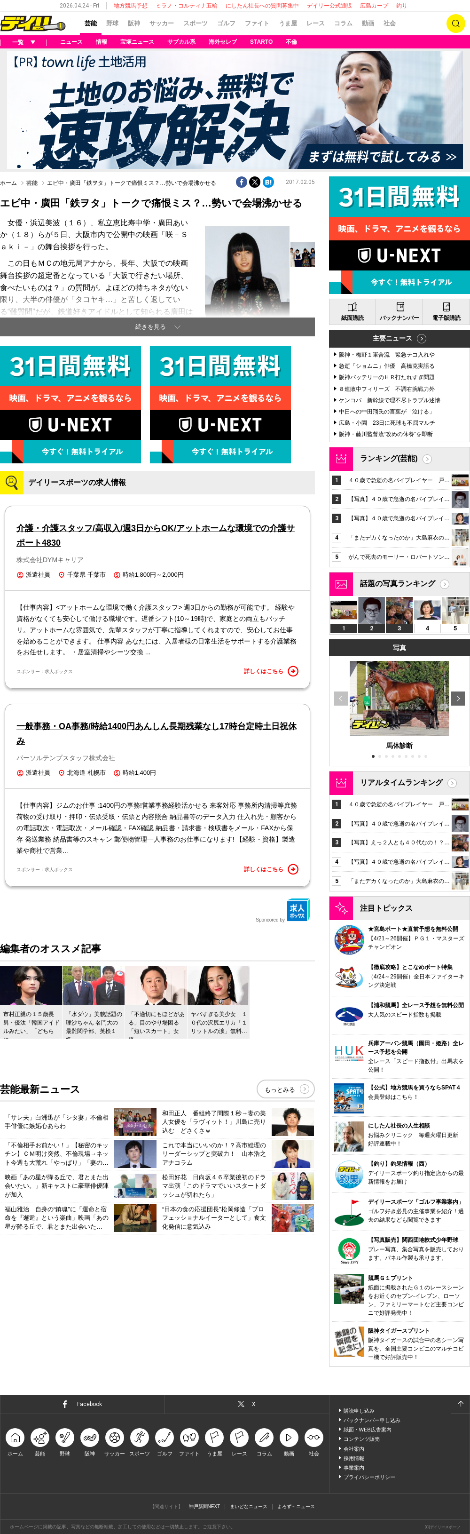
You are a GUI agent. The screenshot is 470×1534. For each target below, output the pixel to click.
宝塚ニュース (137, 42)
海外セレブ (223, 42)
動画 (368, 23)
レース (315, 23)
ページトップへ (460, 1404)
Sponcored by (283, 910)
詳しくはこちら (271, 671)
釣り (401, 5)
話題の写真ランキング (397, 584)
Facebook (89, 1404)
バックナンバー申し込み (372, 1420)
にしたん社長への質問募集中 (262, 5)
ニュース (71, 42)
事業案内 (354, 1467)
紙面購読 (352, 318)
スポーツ (195, 23)
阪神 (134, 23)
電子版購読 (446, 318)
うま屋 (288, 23)
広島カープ (374, 5)
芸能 (91, 23)
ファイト (257, 23)
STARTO (261, 42)
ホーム (8, 183)
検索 (455, 23)
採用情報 (354, 1458)
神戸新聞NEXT (204, 1506)
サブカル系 (181, 42)
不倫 (291, 42)
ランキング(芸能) (389, 458)
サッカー (161, 23)
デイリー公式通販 (329, 5)
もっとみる (280, 1089)
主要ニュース (392, 338)
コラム (343, 23)
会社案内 (354, 1449)
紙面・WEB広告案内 (368, 1429)
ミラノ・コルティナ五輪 (187, 5)
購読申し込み (359, 1411)
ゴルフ (226, 23)
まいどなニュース (248, 1506)
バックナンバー (399, 318)
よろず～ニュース (296, 1506)
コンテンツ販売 (362, 1439)
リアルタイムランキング (401, 783)
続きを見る (150, 326)
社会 (390, 23)
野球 (112, 23)
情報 (101, 42)
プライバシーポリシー (369, 1477)
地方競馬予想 (131, 5)
